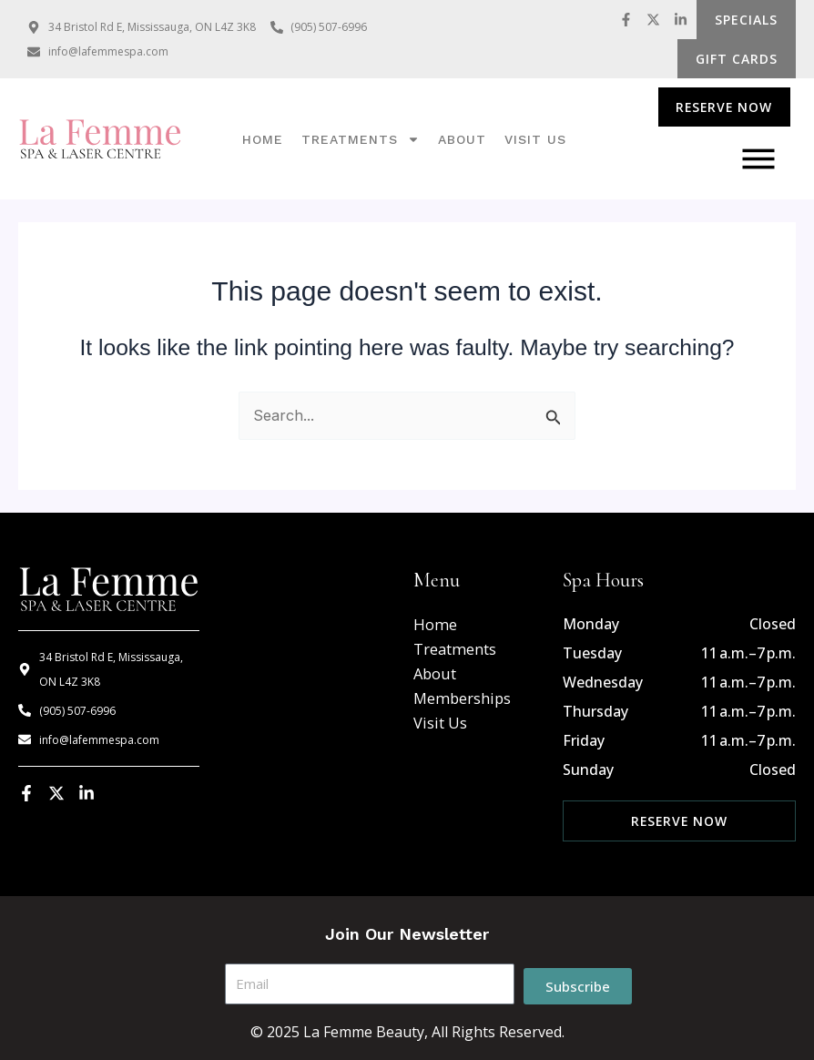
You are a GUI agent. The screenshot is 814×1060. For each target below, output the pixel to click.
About (462, 139)
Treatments (360, 139)
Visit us (535, 139)
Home (262, 139)
